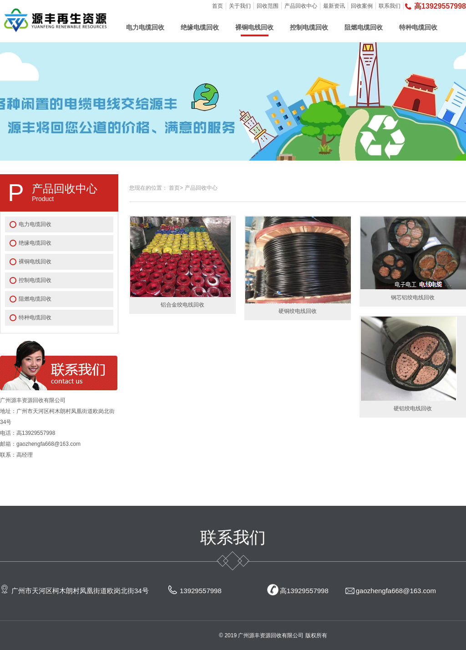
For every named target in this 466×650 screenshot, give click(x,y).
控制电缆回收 (309, 27)
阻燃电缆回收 (363, 27)
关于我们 (240, 6)
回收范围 (268, 6)
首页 (217, 6)
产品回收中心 (300, 6)
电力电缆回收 (145, 27)
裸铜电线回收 (254, 27)
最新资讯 (334, 6)
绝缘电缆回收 (200, 27)
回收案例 (362, 6)
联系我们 (389, 6)
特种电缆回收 (418, 27)
